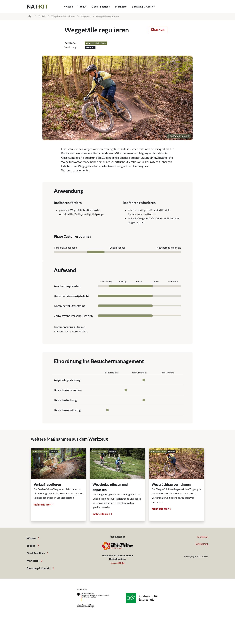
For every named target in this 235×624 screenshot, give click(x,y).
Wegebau (85, 16)
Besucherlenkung (65, 400)
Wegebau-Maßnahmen (63, 16)
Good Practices (101, 6)
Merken (157, 30)
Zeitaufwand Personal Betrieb (73, 316)
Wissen (68, 6)
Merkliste (121, 6)
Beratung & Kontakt (143, 6)
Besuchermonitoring (67, 410)
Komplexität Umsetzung (69, 306)
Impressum (202, 536)
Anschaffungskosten (67, 286)
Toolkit (82, 6)
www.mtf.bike (117, 563)
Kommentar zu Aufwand (69, 327)
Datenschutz (202, 543)
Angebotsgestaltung (67, 380)
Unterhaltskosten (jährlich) (71, 296)
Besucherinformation (68, 390)
